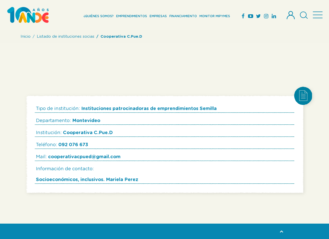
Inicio (26, 36)
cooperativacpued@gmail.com (84, 157)
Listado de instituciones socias (65, 36)
